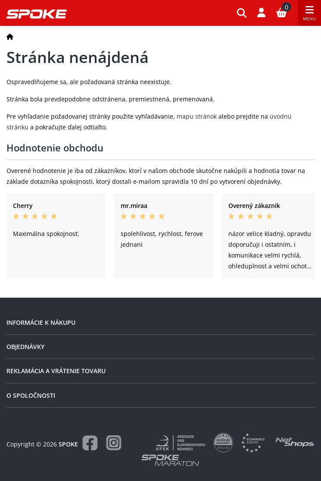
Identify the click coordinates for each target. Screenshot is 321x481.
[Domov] (9, 36)
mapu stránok (197, 116)
